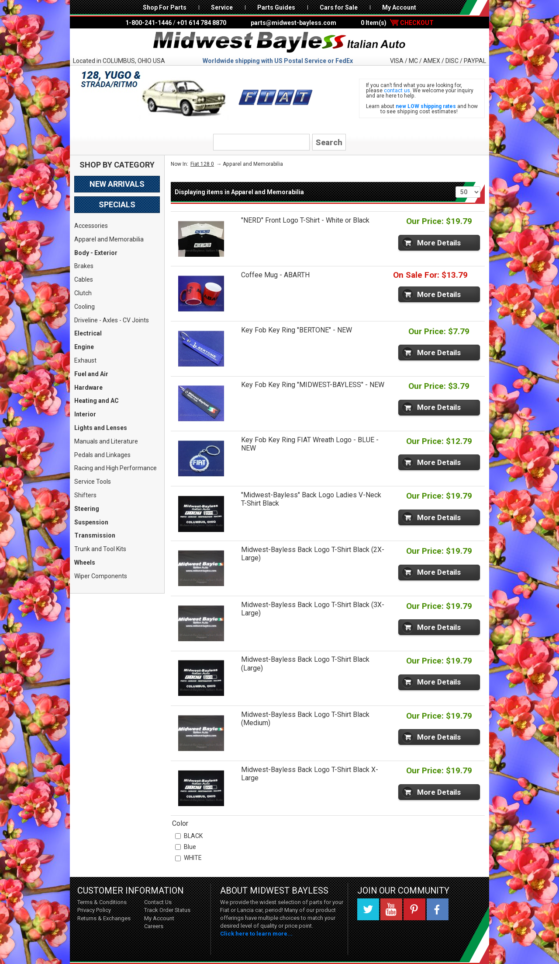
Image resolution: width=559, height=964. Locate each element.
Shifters (85, 495)
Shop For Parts (164, 7)
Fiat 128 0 (202, 164)
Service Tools (92, 481)
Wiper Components (100, 576)
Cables (83, 279)
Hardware (88, 387)
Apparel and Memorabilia (109, 239)
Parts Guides (276, 7)
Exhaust (85, 360)
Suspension (91, 522)
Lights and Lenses (100, 427)
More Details (439, 242)
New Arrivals (117, 184)
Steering (86, 508)
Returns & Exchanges (104, 918)
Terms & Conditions (102, 902)
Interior (85, 414)
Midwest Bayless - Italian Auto (279, 42)
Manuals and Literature (106, 441)
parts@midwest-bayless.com (293, 22)
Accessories (91, 225)
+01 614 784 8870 (201, 22)
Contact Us (158, 902)
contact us (397, 90)
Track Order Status (167, 910)
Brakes (83, 265)
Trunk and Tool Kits (100, 548)
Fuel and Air (91, 373)
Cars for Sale (339, 7)
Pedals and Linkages (102, 454)
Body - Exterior (95, 252)
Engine (84, 346)
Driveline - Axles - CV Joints (111, 320)
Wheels (84, 562)
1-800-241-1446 (148, 22)
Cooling (84, 306)
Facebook (438, 909)
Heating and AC (96, 400)
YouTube (391, 909)
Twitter (368, 909)
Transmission (94, 535)
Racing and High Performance (115, 468)
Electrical (88, 333)
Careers (153, 926)
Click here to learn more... (256, 933)
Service (222, 7)
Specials (117, 204)
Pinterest (414, 909)
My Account (399, 7)
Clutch (83, 293)
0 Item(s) (397, 22)
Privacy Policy (94, 910)
